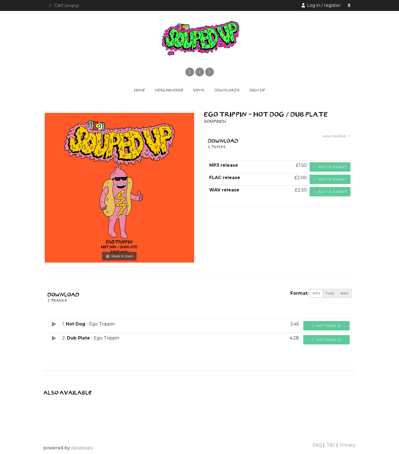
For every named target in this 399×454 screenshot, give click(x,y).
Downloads (227, 90)
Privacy (348, 445)
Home (139, 90)
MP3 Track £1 (326, 326)
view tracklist (337, 136)
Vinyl (199, 90)
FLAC (330, 293)
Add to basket (330, 167)
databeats (82, 447)
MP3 (316, 293)
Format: (299, 293)
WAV (344, 293)
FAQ (317, 445)
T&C (331, 445)
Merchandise (169, 90)
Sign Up (257, 90)
